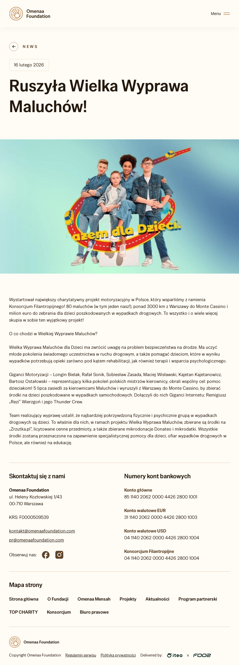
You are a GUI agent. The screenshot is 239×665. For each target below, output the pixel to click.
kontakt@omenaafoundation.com (42, 531)
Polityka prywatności (118, 655)
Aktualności (157, 599)
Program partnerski (197, 599)
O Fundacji (57, 599)
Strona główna (23, 599)
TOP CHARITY (23, 612)
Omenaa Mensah (94, 599)
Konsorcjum (59, 612)
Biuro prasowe (94, 612)
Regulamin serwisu (80, 655)
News (30, 46)
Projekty (128, 599)
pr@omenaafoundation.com (36, 540)
